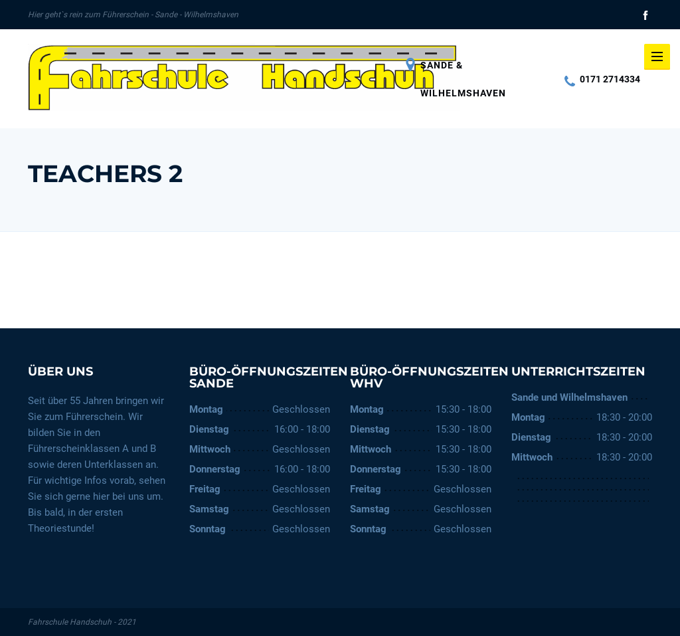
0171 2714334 (602, 79)
